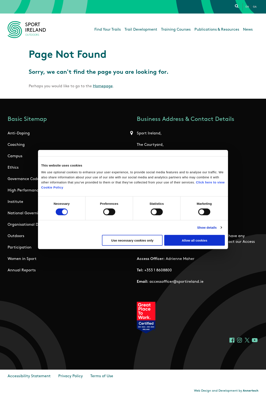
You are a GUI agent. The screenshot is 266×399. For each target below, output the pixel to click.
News (248, 30)
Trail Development (141, 30)
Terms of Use (101, 376)
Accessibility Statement (29, 376)
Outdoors (16, 236)
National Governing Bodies (32, 213)
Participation (19, 248)
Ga (254, 7)
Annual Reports (22, 270)
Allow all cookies (194, 240)
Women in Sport (22, 259)
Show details (207, 227)
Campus (15, 156)
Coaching (16, 145)
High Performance (24, 191)
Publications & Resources (216, 30)
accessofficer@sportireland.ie (176, 282)
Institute (15, 202)
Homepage (103, 86)
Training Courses (176, 30)
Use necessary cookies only (132, 240)
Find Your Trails (107, 30)
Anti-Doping (19, 133)
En (247, 7)
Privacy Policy (70, 376)
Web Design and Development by (226, 390)
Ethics (13, 168)
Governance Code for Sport (32, 179)
